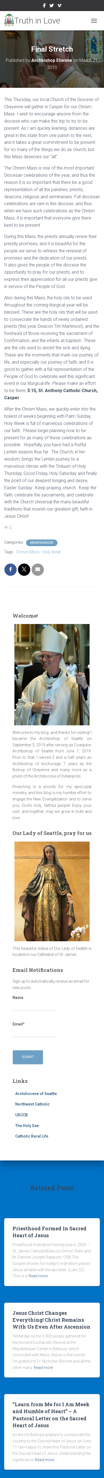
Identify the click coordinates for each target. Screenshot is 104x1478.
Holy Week (51, 552)
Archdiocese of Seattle (36, 1093)
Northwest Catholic (32, 1104)
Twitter (51, 6)
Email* (34, 1029)
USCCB (21, 1115)
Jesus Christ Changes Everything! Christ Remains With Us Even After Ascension (51, 1320)
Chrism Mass (28, 552)
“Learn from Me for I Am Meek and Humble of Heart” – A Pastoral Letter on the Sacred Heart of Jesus (51, 1415)
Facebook (44, 6)
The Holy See (27, 1125)
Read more (38, 1276)
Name (34, 1003)
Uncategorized (42, 542)
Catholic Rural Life (31, 1136)
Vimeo (59, 6)
